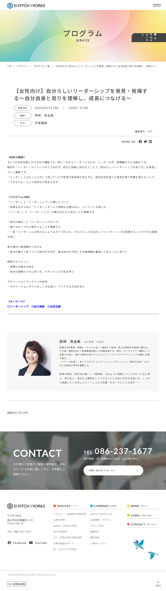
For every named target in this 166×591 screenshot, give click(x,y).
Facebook (17, 544)
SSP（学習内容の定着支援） (68, 538)
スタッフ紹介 (97, 527)
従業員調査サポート (63, 544)
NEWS (139, 507)
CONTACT (144, 525)
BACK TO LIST (18, 412)
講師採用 (95, 538)
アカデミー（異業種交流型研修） (70, 515)
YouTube (38, 544)
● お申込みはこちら (160, 51)
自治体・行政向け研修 (65, 527)
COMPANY (105, 507)
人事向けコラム (98, 544)
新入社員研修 (60, 533)
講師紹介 (95, 533)
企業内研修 (59, 521)
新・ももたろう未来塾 (65, 550)
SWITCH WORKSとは (101, 515)
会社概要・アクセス (100, 521)
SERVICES (67, 507)
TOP (158, 585)
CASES (141, 516)
